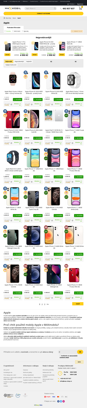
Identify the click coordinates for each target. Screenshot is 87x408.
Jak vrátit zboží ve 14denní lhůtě (32, 374)
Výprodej (26, 31)
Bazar (14, 18)
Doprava (25, 366)
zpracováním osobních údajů (68, 353)
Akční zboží (17, 31)
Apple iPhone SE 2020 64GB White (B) (54, 89)
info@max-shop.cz (66, 377)
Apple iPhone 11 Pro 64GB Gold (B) (54, 205)
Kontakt (5, 1)
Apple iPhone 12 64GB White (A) (75, 243)
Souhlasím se (68, 353)
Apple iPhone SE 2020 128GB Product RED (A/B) (13, 127)
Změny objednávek (28, 371)
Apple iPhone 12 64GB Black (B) (34, 243)
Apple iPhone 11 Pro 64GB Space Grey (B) (18, 43)
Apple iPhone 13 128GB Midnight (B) (54, 282)
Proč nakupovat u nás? (15, 1)
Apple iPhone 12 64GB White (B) (54, 243)
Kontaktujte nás (8, 369)
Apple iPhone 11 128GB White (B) (13, 205)
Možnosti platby (27, 369)
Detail (7, 54)
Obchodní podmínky (65, 1)
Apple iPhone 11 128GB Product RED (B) (74, 166)
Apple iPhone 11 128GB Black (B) (74, 43)
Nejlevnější (8, 61)
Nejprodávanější (18, 61)
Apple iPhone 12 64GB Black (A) (34, 282)
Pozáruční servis (34, 1)
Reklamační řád (47, 369)
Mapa (79, 360)
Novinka (8, 31)
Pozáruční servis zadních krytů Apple (49, 1)
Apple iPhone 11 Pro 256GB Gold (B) (13, 282)
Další (78, 300)
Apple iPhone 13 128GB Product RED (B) (74, 282)
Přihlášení (70, 4)
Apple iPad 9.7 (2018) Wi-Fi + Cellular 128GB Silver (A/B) (54, 127)
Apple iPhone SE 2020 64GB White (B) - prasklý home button (47, 44)
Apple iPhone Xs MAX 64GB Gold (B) (33, 127)
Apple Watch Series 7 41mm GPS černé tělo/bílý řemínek (74, 89)
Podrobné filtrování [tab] (13, 27)
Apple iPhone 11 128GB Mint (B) (34, 166)
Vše (48, 300)
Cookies (6, 382)
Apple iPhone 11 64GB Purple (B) (74, 127)
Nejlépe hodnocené (37, 61)
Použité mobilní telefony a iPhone (32, 379)
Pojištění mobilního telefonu (31, 376)
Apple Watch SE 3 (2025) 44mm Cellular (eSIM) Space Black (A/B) (13, 166)
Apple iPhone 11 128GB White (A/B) (74, 205)
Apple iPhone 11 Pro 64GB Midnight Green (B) (13, 243)
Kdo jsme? (6, 366)
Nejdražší (27, 61)
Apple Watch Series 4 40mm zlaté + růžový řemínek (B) (13, 89)
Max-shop (7, 18)
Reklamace (25, 1)
